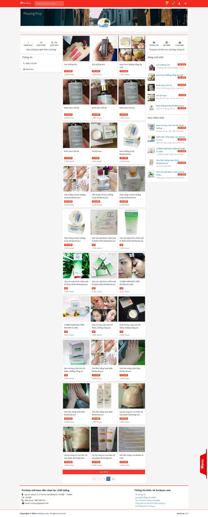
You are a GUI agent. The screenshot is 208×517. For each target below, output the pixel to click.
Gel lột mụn (161, 95)
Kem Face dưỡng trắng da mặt (169, 75)
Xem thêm (104, 472)
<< (100, 479)
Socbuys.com (42, 513)
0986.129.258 (29, 63)
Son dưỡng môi (163, 64)
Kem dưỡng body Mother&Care (170, 105)
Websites (28, 69)
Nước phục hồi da (164, 85)
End (113, 479)
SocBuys (25, 2)
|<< (94, 479)
